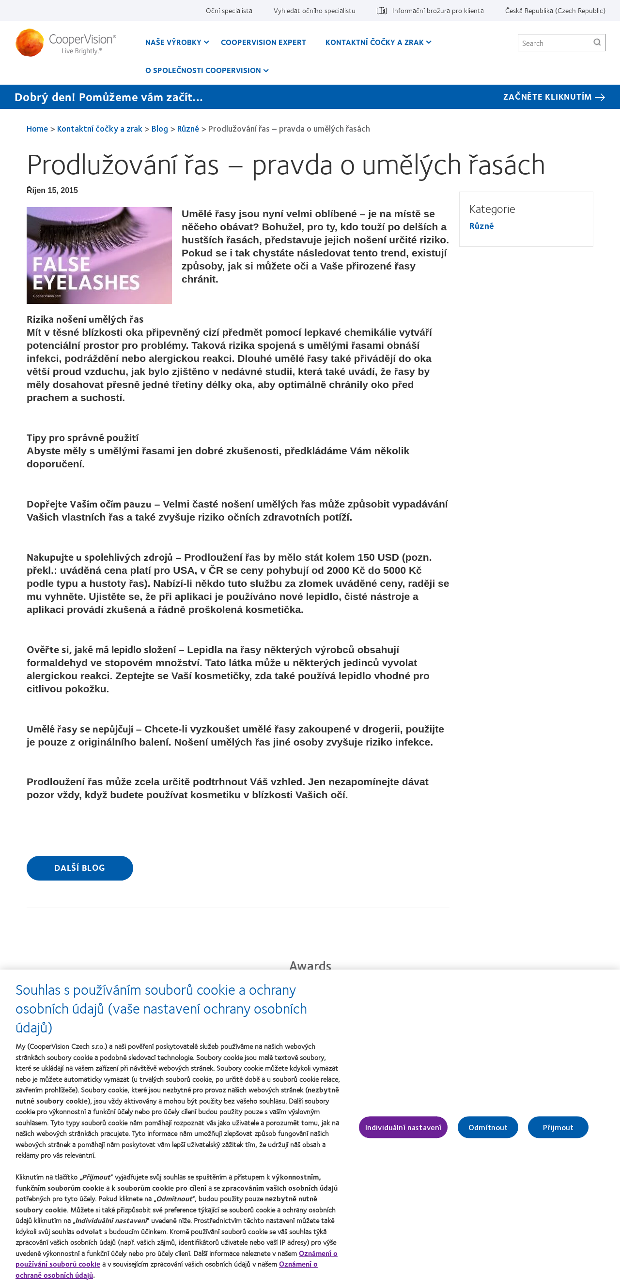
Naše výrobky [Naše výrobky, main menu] (173, 42)
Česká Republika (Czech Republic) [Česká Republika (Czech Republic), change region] (555, 10)
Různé (188, 128)
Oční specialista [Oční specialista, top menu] (229, 10)
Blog (160, 128)
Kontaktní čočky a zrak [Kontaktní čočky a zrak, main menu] (375, 42)
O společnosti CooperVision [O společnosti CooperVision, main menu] (203, 70)
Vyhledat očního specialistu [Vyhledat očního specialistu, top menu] (315, 10)
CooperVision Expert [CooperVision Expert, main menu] (263, 42)
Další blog (80, 867)
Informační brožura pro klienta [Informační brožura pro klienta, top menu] (438, 10)
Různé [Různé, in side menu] (481, 225)
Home (37, 128)
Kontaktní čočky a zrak (99, 128)
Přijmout (558, 1132)
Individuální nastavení (403, 1132)
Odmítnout (488, 1132)
